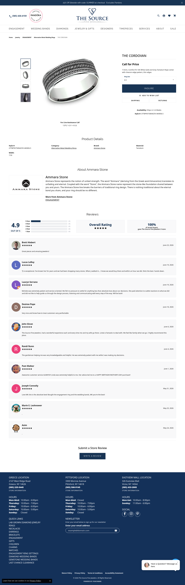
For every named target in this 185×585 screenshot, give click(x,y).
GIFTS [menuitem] (11, 541)
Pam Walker (28, 366)
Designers (107, 28)
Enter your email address (77, 525)
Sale (173, 28)
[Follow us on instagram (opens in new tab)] (131, 514)
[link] (18, 16)
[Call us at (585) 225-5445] (16, 487)
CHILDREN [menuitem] (14, 544)
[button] (158, 16)
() (69, 221)
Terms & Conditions (95, 573)
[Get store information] (17, 490)
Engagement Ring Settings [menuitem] (23, 553)
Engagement (17, 28)
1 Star (28, 231)
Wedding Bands (40, 28)
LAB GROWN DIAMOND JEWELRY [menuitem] (24, 522)
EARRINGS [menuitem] (14, 531)
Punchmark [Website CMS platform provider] (97, 581)
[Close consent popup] (50, 581)
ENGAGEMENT (27, 37)
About (160, 28)
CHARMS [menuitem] (13, 547)
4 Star (28, 224)
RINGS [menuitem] (12, 525)
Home (11, 37)
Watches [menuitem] (13, 550)
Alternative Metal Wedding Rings (44, 37)
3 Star (28, 226)
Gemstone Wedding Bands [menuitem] (23, 559)
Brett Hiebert (28, 242)
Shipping (135, 101)
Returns (162, 101)
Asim (24, 425)
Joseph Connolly (30, 385)
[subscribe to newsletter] (115, 530)
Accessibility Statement (114, 573)
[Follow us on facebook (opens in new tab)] (124, 514)
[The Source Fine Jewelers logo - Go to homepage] (92, 15)
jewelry (17, 37)
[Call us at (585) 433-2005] (129, 487)
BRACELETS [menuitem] (14, 534)
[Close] (181, 2)
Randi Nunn (28, 346)
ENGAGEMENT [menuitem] (16, 537)
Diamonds (62, 28)
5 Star (28, 221)
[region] (70, 80)
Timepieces (126, 28)
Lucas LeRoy (28, 262)
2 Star (28, 229)
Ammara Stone (99, 148)
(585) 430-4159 (70, 125)
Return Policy (67, 573)
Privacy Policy (80, 573)
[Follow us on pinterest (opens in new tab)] (137, 514)
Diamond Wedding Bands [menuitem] (23, 556)
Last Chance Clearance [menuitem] (21, 562)
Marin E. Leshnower (32, 405)
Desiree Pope (28, 304)
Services (144, 28)
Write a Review (92, 456)
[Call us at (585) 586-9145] (72, 487)
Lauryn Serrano (30, 282)
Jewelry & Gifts (84, 28)
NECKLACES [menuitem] (14, 528)
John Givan (27, 323)
